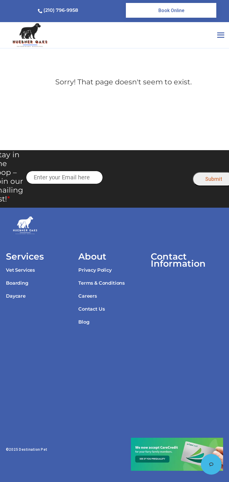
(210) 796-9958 (60, 10)
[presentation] (147, 178)
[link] (171, 10)
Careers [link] (87, 296)
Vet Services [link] (20, 270)
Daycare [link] (16, 296)
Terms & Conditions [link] (101, 283)
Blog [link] (83, 322)
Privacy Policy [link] (95, 270)
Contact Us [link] (91, 309)
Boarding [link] (17, 283)
